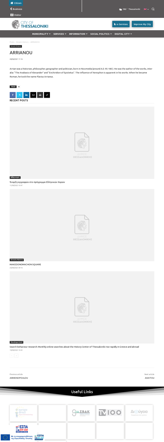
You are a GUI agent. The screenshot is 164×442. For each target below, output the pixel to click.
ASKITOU (149, 378)
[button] (153, 9)
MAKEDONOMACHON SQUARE (25, 264)
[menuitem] (146, 9)
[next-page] (16, 356)
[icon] (92, 427)
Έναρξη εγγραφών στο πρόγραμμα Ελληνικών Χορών (37, 182)
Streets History (22, 42)
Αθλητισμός (15, 177)
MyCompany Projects (145, 434)
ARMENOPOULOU (19, 378)
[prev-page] (11, 356)
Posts (12, 42)
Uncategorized (16, 342)
